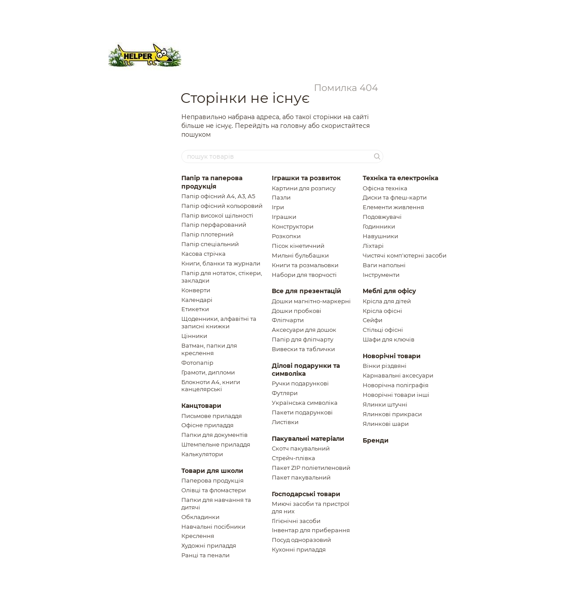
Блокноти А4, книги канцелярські (210, 385)
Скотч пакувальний (301, 448)
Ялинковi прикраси (392, 414)
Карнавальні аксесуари (398, 375)
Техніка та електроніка (400, 178)
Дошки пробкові (296, 310)
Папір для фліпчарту (302, 339)
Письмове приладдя (211, 415)
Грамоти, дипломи (208, 372)
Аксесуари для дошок (304, 329)
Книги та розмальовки (305, 265)
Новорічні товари (392, 356)
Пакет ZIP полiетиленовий (311, 467)
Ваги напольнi (384, 265)
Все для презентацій (306, 291)
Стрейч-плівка (293, 457)
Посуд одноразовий (301, 539)
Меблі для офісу (389, 291)
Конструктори (292, 226)
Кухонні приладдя (299, 549)
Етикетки (195, 308)
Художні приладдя (208, 545)
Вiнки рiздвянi (385, 365)
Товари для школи (212, 471)
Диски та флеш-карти (395, 197)
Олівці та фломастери (213, 490)
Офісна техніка (385, 188)
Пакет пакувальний (301, 477)
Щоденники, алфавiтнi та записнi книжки (218, 322)
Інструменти (381, 274)
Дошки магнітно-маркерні (311, 301)
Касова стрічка (203, 253)
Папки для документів (214, 434)
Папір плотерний (207, 234)
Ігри (278, 207)
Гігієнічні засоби (296, 520)
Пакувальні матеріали (308, 439)
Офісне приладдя (207, 425)
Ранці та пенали (205, 555)
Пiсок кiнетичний (298, 245)
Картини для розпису (303, 188)
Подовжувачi (382, 216)
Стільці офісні (383, 329)
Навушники (380, 236)
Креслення (197, 535)
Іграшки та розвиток (306, 178)
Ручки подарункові (300, 383)
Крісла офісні (382, 310)
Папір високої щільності (217, 215)
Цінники (194, 335)
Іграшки (284, 216)
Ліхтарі (373, 245)
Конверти (195, 290)
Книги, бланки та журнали (220, 263)
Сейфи (372, 319)
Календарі (197, 299)
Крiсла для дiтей (387, 301)
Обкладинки (200, 516)
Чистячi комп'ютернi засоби (405, 255)
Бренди (376, 440)
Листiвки (285, 421)
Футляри (285, 392)
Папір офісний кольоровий (222, 205)
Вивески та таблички (303, 348)
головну (293, 126)
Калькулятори (202, 454)
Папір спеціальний (210, 243)
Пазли (281, 197)
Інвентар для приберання (311, 530)
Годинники (379, 226)
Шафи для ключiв (388, 339)
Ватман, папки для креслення (209, 349)
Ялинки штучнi (385, 404)
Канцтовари (201, 406)
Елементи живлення (393, 207)
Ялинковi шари (386, 423)
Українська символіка (305, 402)
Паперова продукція (212, 480)
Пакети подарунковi (302, 412)
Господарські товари (306, 494)
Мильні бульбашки (300, 255)
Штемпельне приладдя (215, 444)
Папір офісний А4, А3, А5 (218, 196)
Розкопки (286, 236)
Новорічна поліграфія (396, 385)
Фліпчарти (288, 319)
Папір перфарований (213, 224)
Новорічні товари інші (396, 394)
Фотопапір (197, 362)
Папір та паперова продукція (211, 182)
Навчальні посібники (213, 526)
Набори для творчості (304, 274)
